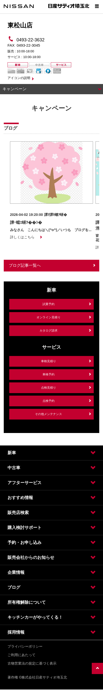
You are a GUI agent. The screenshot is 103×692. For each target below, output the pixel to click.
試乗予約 (48, 304)
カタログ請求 (49, 330)
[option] (51, 190)
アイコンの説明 (19, 78)
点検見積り (48, 387)
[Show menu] (96, 6)
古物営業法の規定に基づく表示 (32, 663)
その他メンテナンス (48, 414)
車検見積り (48, 361)
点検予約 (48, 401)
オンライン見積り (48, 317)
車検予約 (48, 374)
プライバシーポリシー (25, 646)
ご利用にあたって (22, 655)
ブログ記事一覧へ (25, 265)
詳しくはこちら (22, 237)
